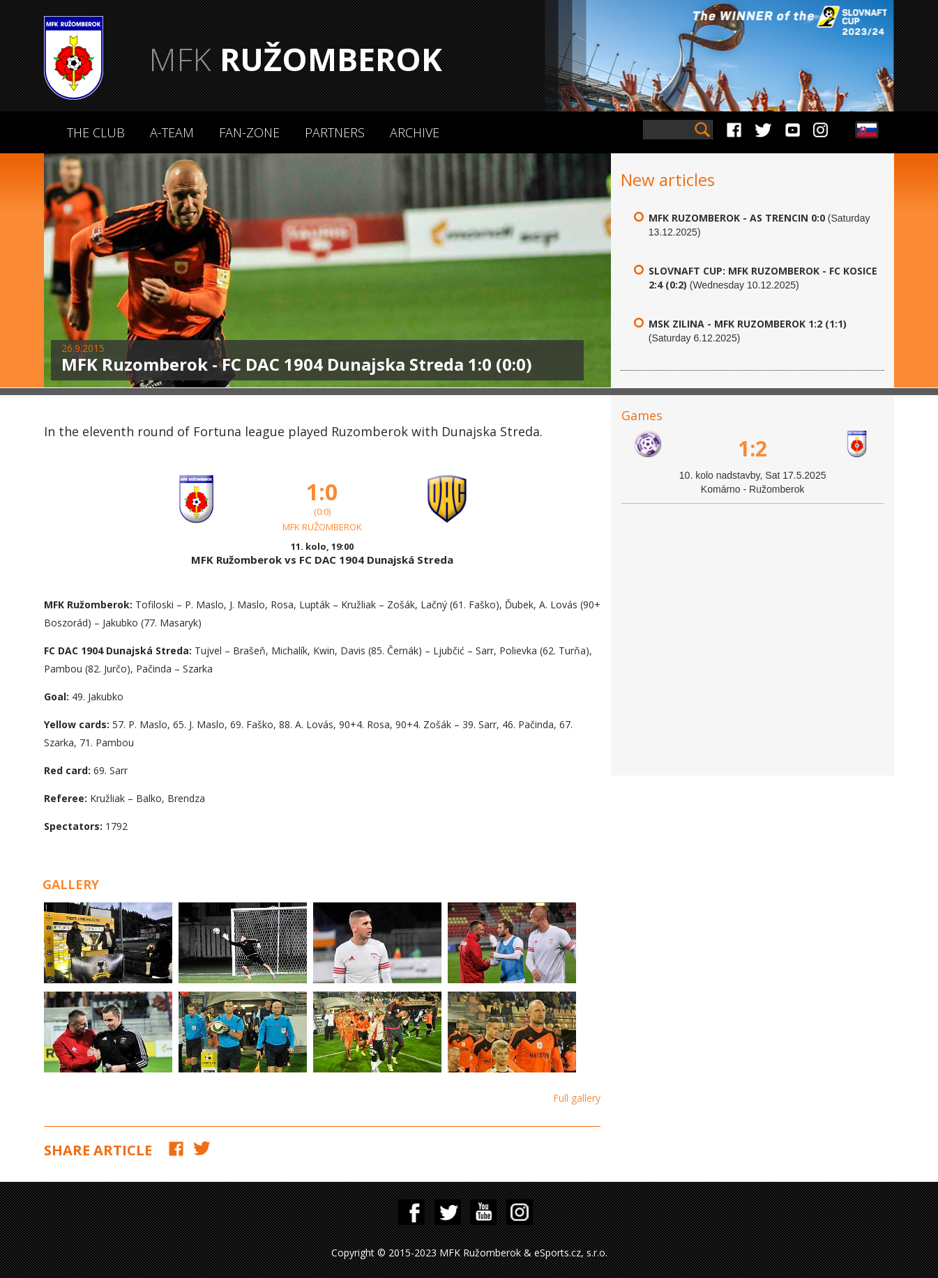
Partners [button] (335, 132)
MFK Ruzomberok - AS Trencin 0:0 (737, 217)
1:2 (752, 448)
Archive (414, 132)
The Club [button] (96, 132)
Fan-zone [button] (249, 132)
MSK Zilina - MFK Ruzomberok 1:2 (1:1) (748, 323)
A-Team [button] (172, 132)
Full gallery (576, 1097)
